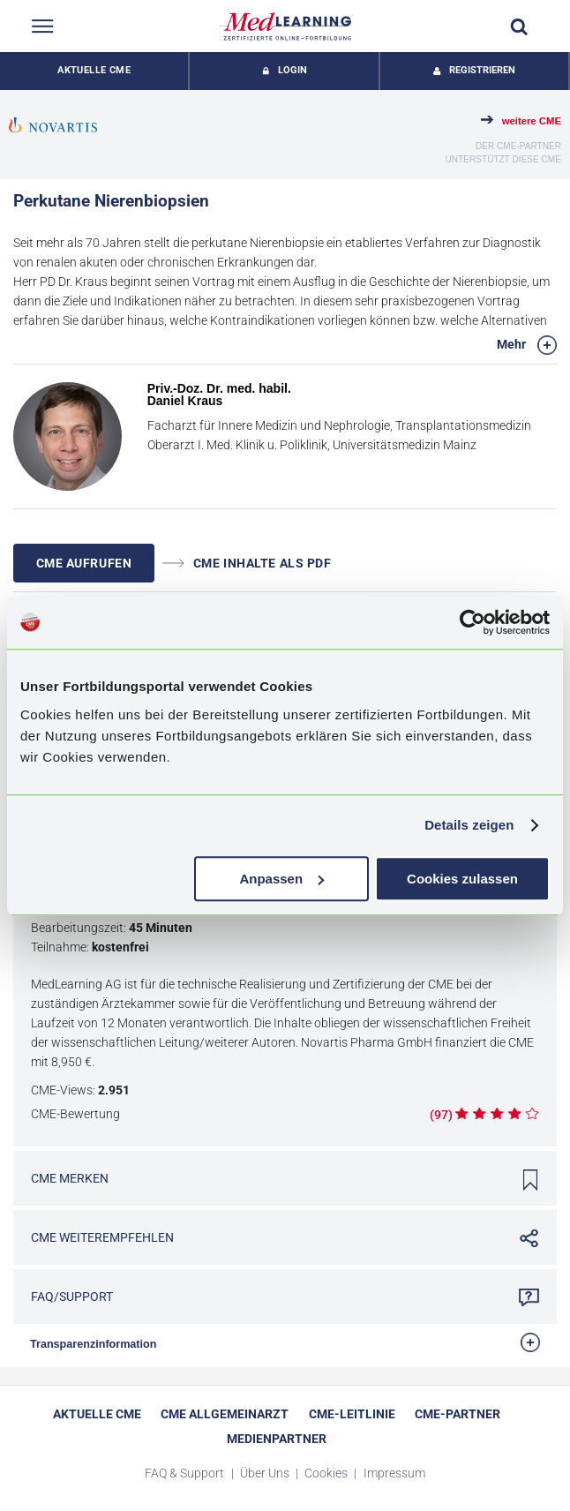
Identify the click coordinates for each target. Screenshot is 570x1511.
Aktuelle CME (94, 70)
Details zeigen (469, 824)
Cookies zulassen (462, 878)
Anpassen (281, 878)
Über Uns (266, 1473)
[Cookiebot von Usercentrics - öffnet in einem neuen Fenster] (472, 622)
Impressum (394, 1473)
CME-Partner (457, 1414)
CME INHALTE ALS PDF (247, 563)
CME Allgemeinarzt (225, 1414)
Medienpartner (276, 1439)
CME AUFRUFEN (84, 563)
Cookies (327, 1473)
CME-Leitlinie (352, 1414)
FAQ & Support (186, 1473)
